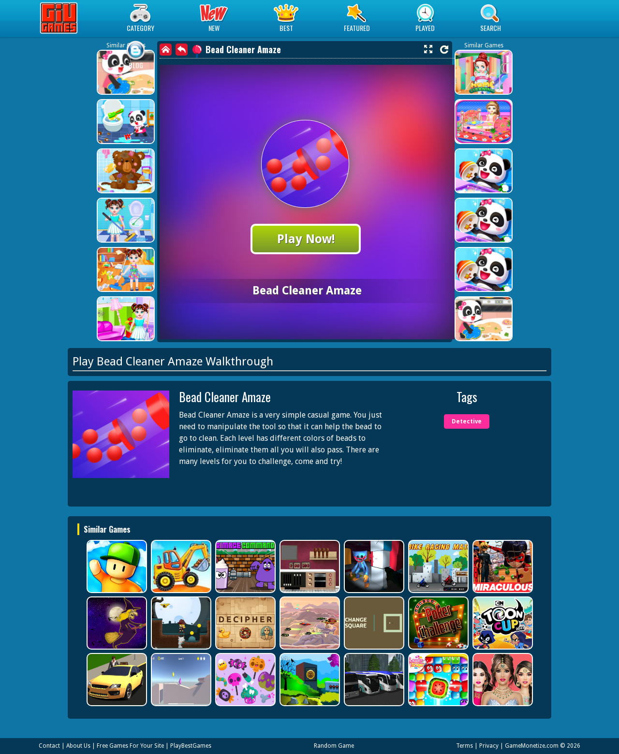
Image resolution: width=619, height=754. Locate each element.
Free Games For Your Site (130, 745)
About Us (78, 745)
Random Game (334, 745)
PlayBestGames (190, 745)
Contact (49, 745)
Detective (467, 421)
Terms (464, 745)
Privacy (489, 745)
